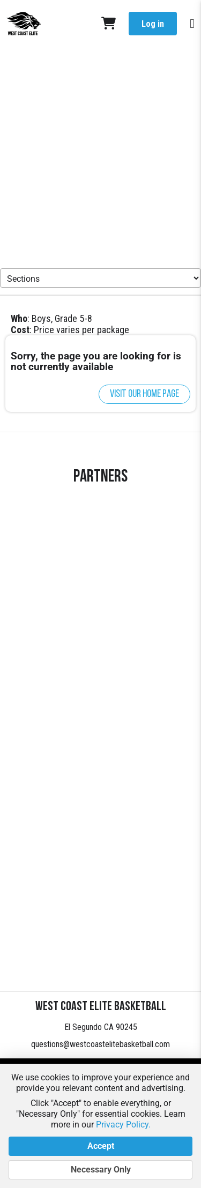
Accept (100, 1146)
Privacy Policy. (123, 1124)
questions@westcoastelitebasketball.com (100, 1044)
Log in (153, 24)
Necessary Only (100, 1170)
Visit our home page (144, 394)
